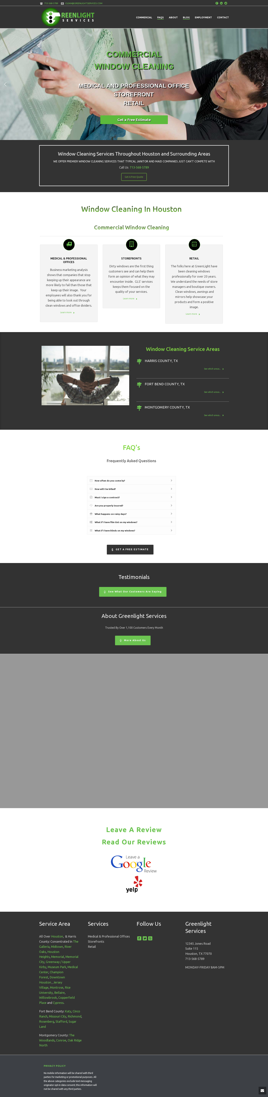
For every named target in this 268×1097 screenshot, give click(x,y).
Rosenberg (46, 1021)
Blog (186, 17)
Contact (223, 17)
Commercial (144, 17)
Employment (203, 17)
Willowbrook (48, 997)
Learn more (67, 312)
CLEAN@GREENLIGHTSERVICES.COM (83, 3)
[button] (5, 84)
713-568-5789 (51, 3)
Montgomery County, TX (167, 407)
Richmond (74, 1016)
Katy (68, 1011)
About (173, 17)
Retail (194, 258)
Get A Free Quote (134, 177)
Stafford (61, 1021)
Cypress (58, 1002)
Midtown (57, 946)
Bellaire (59, 992)
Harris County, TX (161, 361)
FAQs (160, 17)
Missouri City (57, 1016)
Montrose (56, 987)
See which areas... (214, 369)
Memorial (57, 956)
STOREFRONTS (131, 258)
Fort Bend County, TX (165, 384)
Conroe (61, 1040)
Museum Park (57, 967)
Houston (57, 936)
